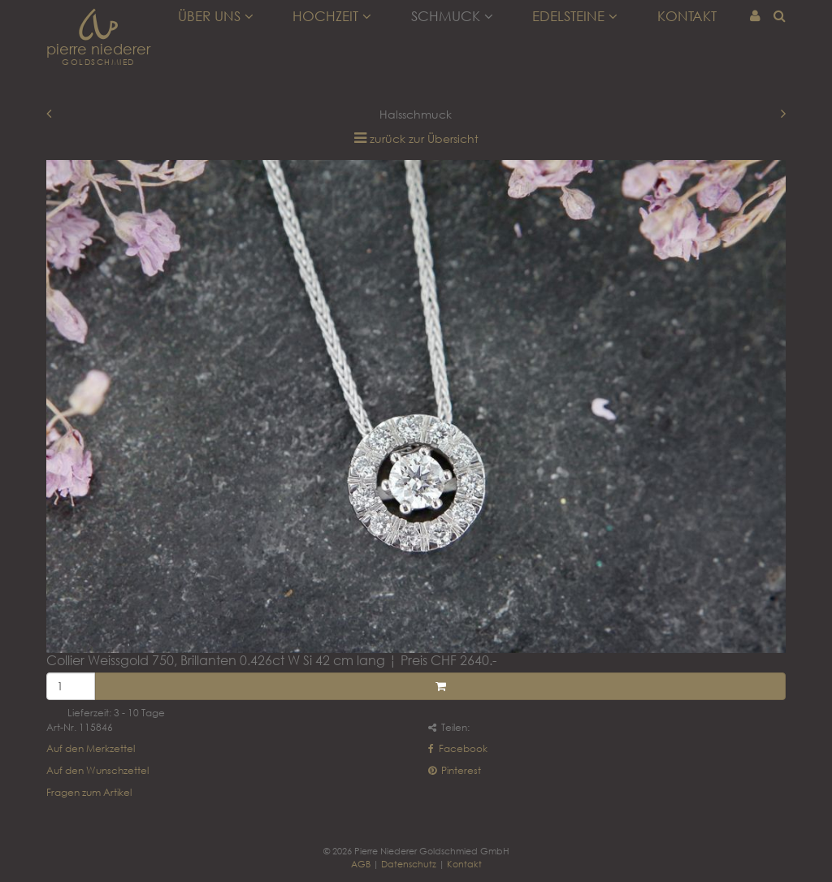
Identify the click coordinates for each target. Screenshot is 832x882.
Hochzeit (331, 16)
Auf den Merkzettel (90, 748)
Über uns (216, 16)
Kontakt (687, 16)
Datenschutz (408, 863)
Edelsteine (575, 16)
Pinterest (454, 770)
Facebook (458, 748)
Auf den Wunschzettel (97, 770)
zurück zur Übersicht (424, 138)
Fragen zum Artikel (89, 792)
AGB (360, 863)
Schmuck (452, 16)
